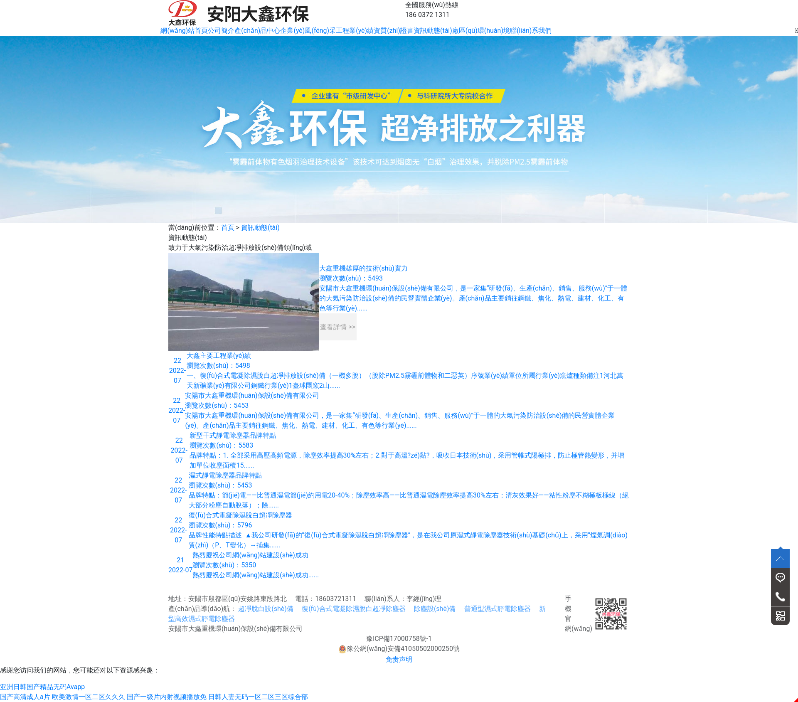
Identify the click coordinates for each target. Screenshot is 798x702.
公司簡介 (221, 30)
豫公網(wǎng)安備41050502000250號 (399, 649)
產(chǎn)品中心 (257, 30)
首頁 (227, 228)
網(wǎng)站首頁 (184, 30)
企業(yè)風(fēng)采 (308, 30)
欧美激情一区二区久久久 (88, 697)
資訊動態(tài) (433, 30)
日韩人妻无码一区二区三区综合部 (258, 697)
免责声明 (399, 659)
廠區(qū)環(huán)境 (481, 30)
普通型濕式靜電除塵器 (497, 609)
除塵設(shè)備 (435, 609)
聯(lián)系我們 (531, 30)
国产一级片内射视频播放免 (167, 697)
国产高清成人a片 (25, 697)
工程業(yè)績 (355, 30)
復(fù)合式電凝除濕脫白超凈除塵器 (353, 609)
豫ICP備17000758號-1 (399, 639)
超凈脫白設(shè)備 (265, 609)
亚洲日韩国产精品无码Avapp (42, 687)
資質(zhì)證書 (394, 30)
